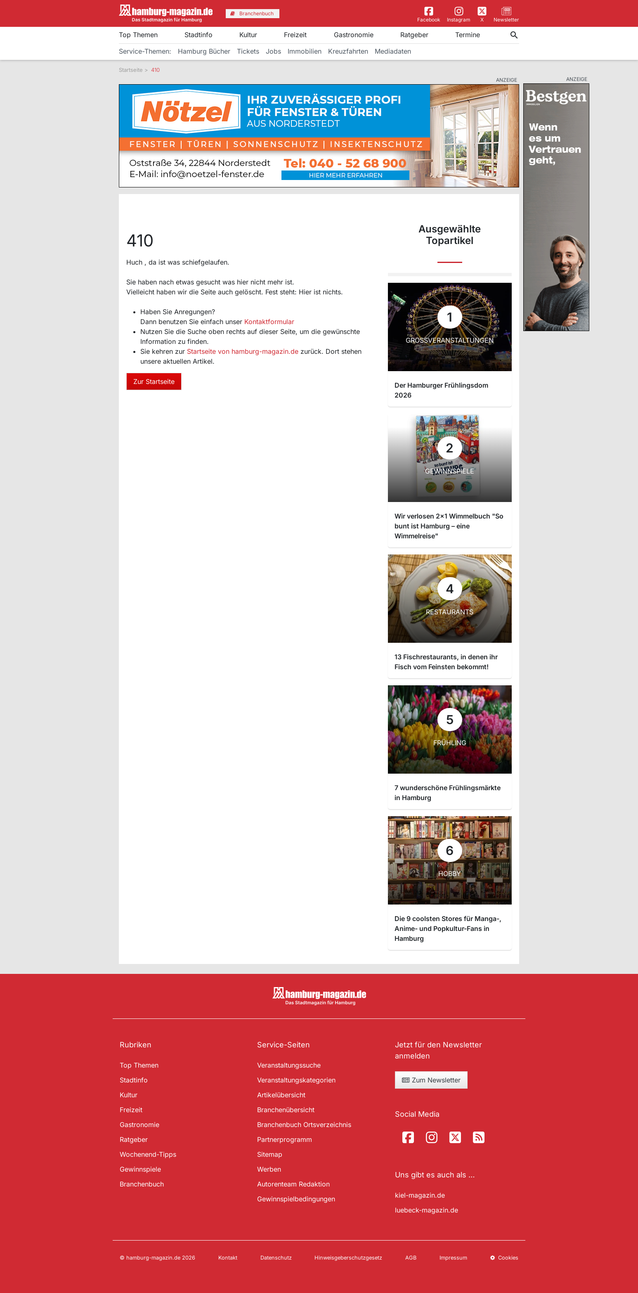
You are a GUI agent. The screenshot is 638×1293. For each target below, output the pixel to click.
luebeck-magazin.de (426, 1210)
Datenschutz (276, 1258)
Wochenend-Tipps (148, 1154)
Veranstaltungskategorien (296, 1080)
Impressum (453, 1258)
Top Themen (138, 35)
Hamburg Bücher (204, 51)
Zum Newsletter (431, 1080)
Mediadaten (393, 51)
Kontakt (227, 1258)
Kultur (248, 35)
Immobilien (304, 51)
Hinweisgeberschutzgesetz (348, 1258)
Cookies (504, 1258)
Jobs (273, 51)
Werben (269, 1169)
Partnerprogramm (284, 1139)
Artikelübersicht (281, 1095)
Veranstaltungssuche (289, 1065)
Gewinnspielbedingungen (296, 1199)
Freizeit (295, 35)
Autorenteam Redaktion (293, 1184)
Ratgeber (414, 35)
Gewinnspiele (140, 1169)
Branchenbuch (142, 1184)
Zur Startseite (154, 381)
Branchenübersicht (285, 1110)
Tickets (248, 51)
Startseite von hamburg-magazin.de (243, 351)
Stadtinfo (198, 35)
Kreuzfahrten (348, 51)
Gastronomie (353, 35)
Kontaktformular (269, 321)
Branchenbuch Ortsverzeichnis (304, 1124)
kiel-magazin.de (420, 1195)
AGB (410, 1258)
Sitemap (269, 1154)
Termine (467, 35)
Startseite (131, 69)
